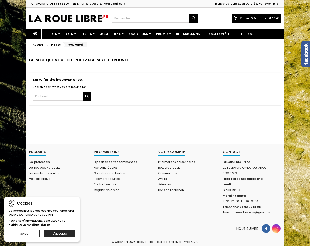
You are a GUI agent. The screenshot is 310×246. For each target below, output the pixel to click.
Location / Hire (220, 34)
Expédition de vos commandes (115, 162)
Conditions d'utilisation (109, 173)
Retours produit (169, 168)
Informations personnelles (176, 162)
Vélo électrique (40, 179)
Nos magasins (188, 34)
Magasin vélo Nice (106, 190)
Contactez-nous (105, 184)
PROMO (162, 34)
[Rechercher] (155, 18)
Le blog (247, 34)
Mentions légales (106, 168)
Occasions (138, 34)
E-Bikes (51, 34)
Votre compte (171, 151)
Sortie (24, 234)
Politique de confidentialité (29, 224)
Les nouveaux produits (44, 168)
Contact (231, 151)
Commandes (167, 173)
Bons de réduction (171, 190)
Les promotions (40, 162)
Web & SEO (191, 242)
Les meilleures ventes (44, 173)
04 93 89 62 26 (59, 3)
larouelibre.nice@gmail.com (105, 3)
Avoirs (162, 179)
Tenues (86, 34)
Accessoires (110, 34)
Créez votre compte (264, 3)
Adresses (165, 184)
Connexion (237, 3)
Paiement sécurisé (107, 179)
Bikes (69, 34)
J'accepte (60, 234)
